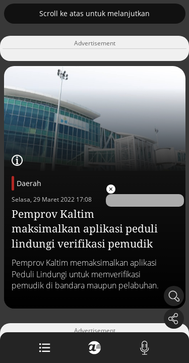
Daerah (29, 183)
